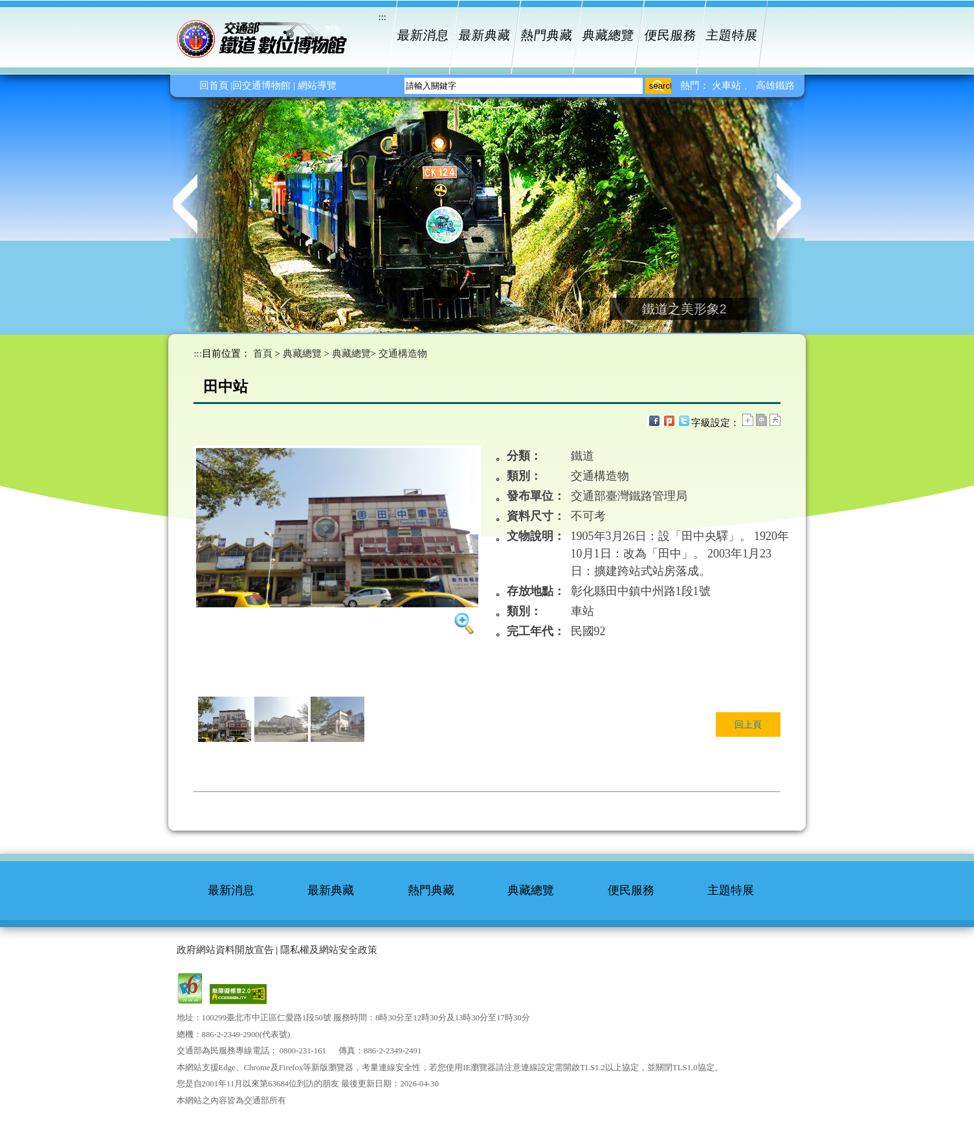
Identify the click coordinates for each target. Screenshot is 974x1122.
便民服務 (670, 35)
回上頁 (748, 724)
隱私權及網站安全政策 (328, 950)
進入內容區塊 (29, 10)
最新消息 (423, 35)
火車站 (728, 85)
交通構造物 (403, 353)
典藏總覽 (609, 35)
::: (198, 353)
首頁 (262, 353)
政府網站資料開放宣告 (225, 950)
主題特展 (732, 35)
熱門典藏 (546, 35)
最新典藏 (485, 35)
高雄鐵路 (775, 85)
